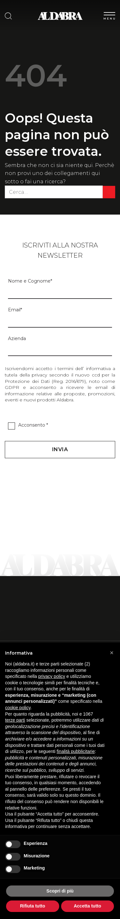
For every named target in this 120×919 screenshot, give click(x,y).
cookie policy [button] (17, 707)
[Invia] (109, 192)
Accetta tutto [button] (87, 905)
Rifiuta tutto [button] (32, 905)
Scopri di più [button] (60, 890)
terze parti (15, 720)
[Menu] (109, 14)
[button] (112, 653)
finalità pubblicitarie (76, 751)
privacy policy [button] (51, 676)
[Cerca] (8, 15)
